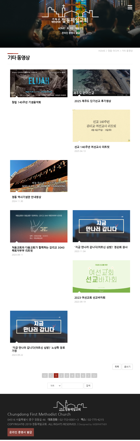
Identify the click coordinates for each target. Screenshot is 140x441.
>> (94, 376)
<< (44, 376)
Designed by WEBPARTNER (93, 425)
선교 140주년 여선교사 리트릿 (92, 147)
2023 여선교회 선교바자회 (89, 298)
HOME (61, 28)
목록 (117, 367)
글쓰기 (127, 367)
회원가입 (79, 28)
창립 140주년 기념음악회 (26, 103)
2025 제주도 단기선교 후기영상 (92, 102)
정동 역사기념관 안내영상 (26, 198)
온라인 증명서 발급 (71, 33)
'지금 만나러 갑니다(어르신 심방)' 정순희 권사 (101, 248)
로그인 (70, 28)
